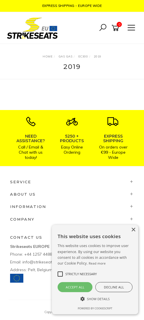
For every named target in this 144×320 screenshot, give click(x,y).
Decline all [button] (114, 287)
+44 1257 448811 (40, 254)
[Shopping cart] (116, 28)
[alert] (95, 269)
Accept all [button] (75, 287)
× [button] (133, 230)
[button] (95, 299)
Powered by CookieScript (95, 308)
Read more (97, 263)
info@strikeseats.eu (41, 262)
